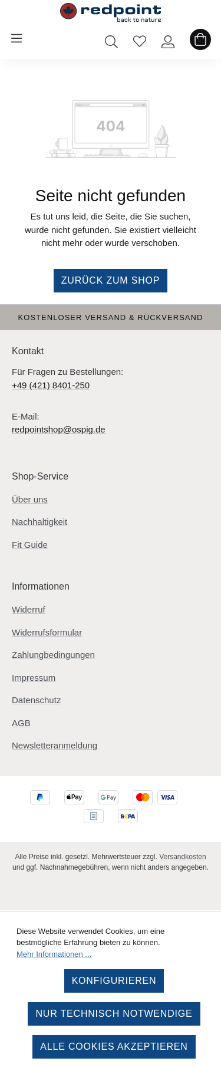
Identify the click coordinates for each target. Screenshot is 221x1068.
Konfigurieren (114, 981)
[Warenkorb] (200, 38)
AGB (21, 723)
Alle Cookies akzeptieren (113, 1047)
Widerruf (28, 609)
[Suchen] (111, 38)
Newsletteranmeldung (54, 745)
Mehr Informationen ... (54, 954)
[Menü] (16, 38)
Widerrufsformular (47, 632)
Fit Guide (30, 545)
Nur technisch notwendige (113, 1014)
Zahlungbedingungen (53, 655)
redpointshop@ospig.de (58, 429)
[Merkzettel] (140, 38)
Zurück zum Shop (110, 280)
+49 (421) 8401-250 (51, 385)
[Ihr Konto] (168, 38)
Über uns (30, 499)
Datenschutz (36, 700)
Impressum (33, 678)
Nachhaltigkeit (39, 522)
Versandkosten (182, 857)
